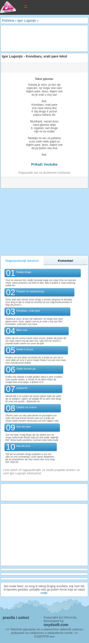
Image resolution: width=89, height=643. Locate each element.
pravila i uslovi (16, 618)
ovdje (44, 593)
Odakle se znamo (26, 407)
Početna (8, 20)
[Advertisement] (40, 38)
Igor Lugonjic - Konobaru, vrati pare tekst (34, 56)
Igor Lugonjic (26, 20)
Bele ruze (21, 330)
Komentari (65, 260)
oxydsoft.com (56, 625)
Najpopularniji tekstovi (21, 260)
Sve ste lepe (23, 426)
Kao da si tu (23, 445)
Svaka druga (23, 272)
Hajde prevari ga (26, 368)
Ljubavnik (21, 388)
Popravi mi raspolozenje (30, 291)
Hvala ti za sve (24, 349)
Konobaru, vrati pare (28, 310)
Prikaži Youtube (44, 164)
